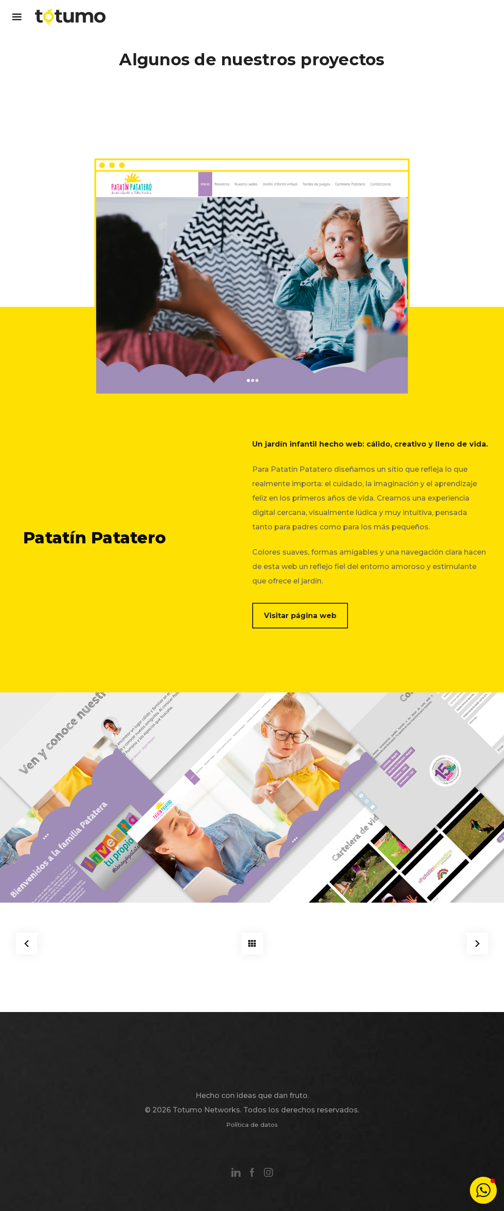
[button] (483, 1190)
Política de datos (252, 1124)
